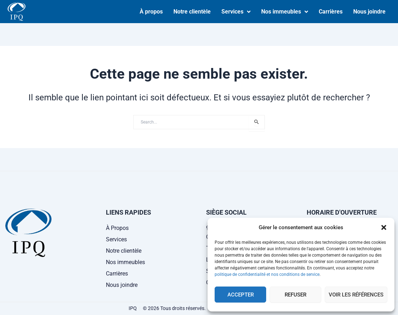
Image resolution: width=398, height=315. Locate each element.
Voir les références (356, 295)
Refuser (295, 295)
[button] (383, 227)
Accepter (240, 295)
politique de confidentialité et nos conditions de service (267, 274)
